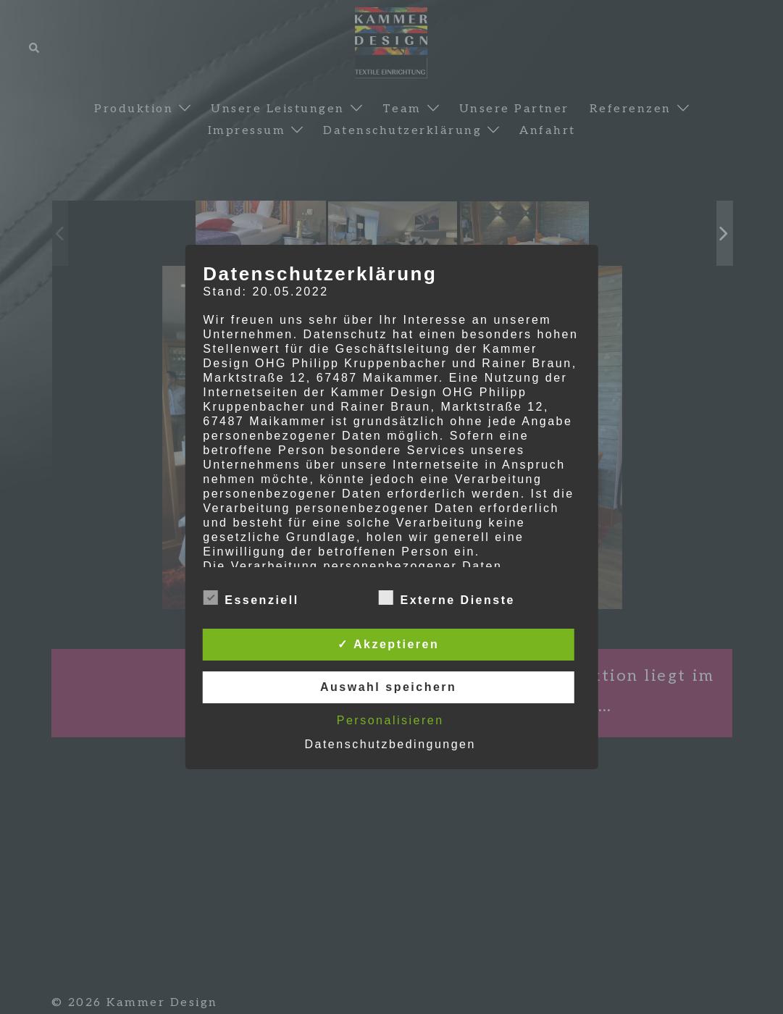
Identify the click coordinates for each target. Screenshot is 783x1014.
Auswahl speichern (388, 687)
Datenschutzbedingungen (389, 744)
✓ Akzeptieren (388, 644)
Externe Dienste (446, 598)
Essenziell (250, 598)
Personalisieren (390, 720)
